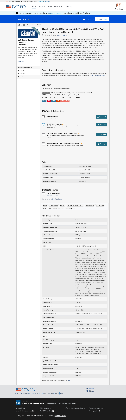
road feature (100, 205)
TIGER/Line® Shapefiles (54, 124)
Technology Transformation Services (60, 403)
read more (21, 61)
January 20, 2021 (62, 35)
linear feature (90, 205)
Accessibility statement (24, 411)
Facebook (21, 73)
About (16, 393)
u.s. (62, 208)
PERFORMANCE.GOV (53, 393)
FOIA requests (45, 408)
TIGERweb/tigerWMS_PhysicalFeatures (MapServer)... (64, 143)
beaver (62, 205)
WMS (62, 101)
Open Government (25, 393)
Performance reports (96, 408)
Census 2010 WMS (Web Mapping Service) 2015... (62, 133)
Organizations (102, 19)
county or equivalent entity (75, 205)
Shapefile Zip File (52, 116)
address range (53, 205)
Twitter (21, 70)
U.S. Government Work (98, 75)
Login (61, 393)
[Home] (16, 6)
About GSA (19, 408)
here (69, 380)
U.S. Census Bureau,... (35, 25)
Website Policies (36, 393)
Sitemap (44, 393)
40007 (45, 205)
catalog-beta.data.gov (55, 13)
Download (101, 117)
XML (58, 101)
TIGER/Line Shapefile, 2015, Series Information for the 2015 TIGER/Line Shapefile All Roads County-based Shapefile (67, 94)
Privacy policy (93, 411)
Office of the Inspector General (75, 408)
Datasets (90, 19)
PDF (49, 101)
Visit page (102, 125)
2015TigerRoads (57, 199)
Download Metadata (52, 195)
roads (44, 208)
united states (69, 208)
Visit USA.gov (60, 416)
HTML (44, 101)
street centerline (54, 208)
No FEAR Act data (46, 411)
